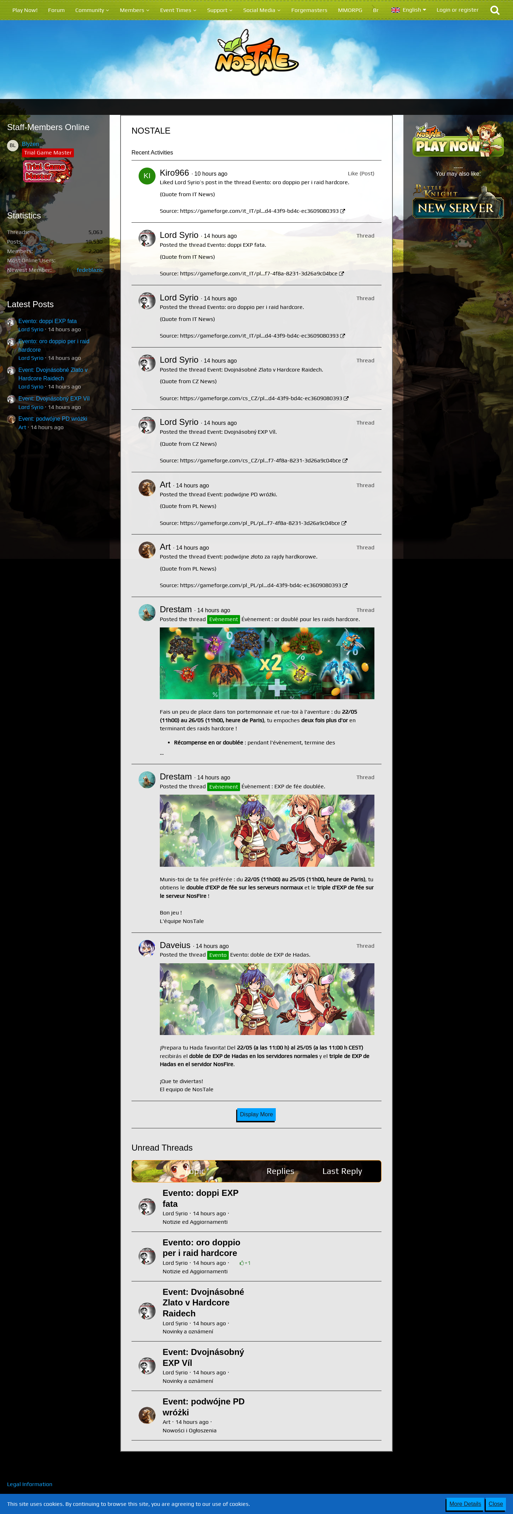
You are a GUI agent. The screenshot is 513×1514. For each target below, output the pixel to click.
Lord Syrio (30, 329)
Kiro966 (174, 172)
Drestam (176, 609)
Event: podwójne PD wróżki (52, 419)
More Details (465, 1504)
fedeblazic (90, 270)
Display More (256, 1114)
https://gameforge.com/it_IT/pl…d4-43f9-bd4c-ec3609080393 (259, 210)
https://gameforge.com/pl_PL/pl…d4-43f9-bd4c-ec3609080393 (260, 585)
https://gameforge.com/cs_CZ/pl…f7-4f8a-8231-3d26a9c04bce (260, 460)
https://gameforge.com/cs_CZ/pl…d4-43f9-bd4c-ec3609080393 (261, 398)
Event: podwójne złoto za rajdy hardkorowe (261, 556)
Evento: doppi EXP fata (47, 321)
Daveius (175, 945)
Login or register (458, 9)
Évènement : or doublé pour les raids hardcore (299, 619)
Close (496, 1504)
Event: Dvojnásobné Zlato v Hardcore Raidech (264, 369)
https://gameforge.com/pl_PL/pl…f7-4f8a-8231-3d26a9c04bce (260, 523)
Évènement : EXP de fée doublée (282, 786)
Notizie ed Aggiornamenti (195, 1221)
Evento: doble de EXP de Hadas (269, 954)
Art (22, 427)
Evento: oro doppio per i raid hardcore (300, 182)
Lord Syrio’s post (196, 182)
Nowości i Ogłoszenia (190, 1430)
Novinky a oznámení (188, 1331)
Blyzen (30, 144)
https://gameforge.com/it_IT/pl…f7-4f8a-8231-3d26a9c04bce (259, 273)
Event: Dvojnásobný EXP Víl (54, 399)
